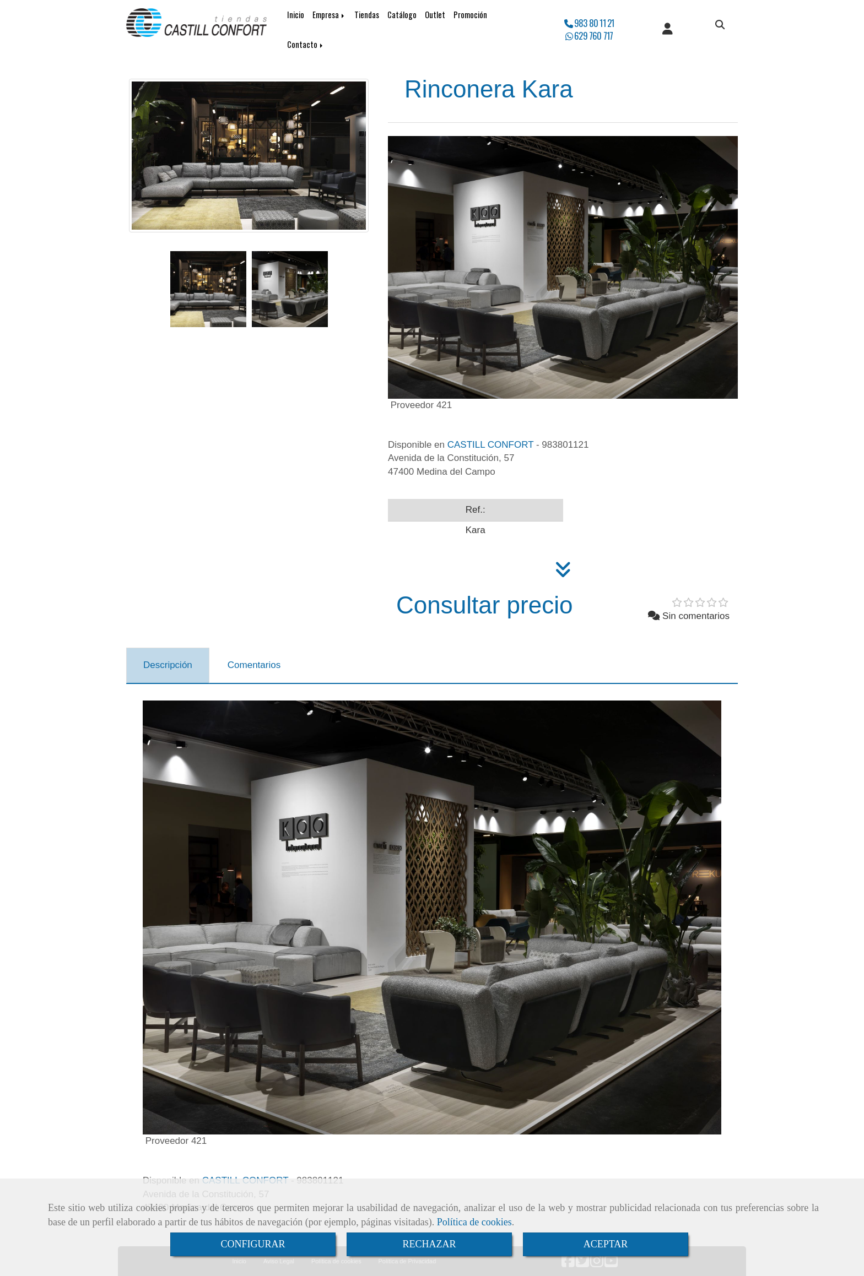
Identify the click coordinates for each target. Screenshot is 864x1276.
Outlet (435, 14)
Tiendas (366, 14)
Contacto (306, 44)
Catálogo (402, 14)
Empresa (329, 14)
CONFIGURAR (252, 1244)
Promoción (470, 14)
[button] (667, 29)
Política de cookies (474, 1222)
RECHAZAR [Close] (429, 1244)
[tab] (167, 666)
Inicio (295, 14)
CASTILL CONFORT (490, 444)
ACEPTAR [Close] (606, 1244)
